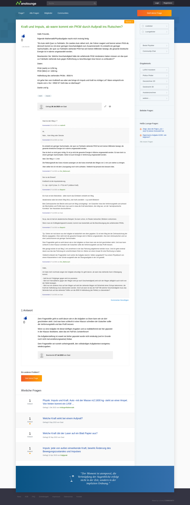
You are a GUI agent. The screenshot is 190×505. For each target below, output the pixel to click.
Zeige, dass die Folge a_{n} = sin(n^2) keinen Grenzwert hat (153, 130)
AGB (26, 497)
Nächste (129, 22)
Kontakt (79, 497)
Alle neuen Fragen (146, 142)
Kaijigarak (63, 455)
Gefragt (48, 107)
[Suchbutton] (95, 3)
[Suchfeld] (72, 3)
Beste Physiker (148, 45)
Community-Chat (149, 51)
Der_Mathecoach (65, 171)
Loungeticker (150, 32)
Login (157, 3)
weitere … (147, 98)
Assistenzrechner (149, 92)
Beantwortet (50, 355)
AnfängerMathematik (67, 407)
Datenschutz (68, 497)
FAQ (33, 497)
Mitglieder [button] (48, 13)
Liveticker (149, 26)
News (19, 497)
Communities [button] (63, 13)
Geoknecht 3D (148, 87)
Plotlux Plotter (148, 75)
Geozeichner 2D (149, 81)
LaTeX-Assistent (149, 70)
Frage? (21, 13)
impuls (48, 96)
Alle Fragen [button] (34, 13)
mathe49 (62, 125)
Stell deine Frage (154, 13)
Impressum (56, 497)
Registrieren (168, 3)
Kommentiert (46, 125)
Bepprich (62, 189)
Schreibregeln (44, 497)
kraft (40, 96)
